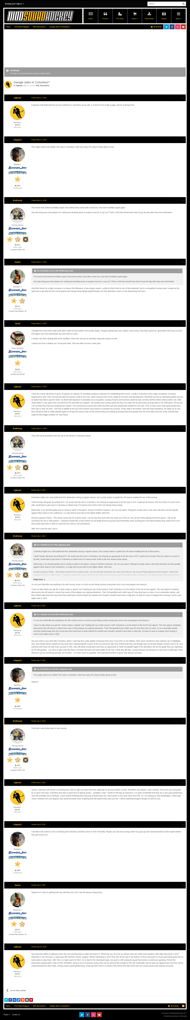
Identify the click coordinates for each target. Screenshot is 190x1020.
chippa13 (18, 140)
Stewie (17, 262)
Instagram (177, 26)
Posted (38, 98)
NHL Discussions (42, 86)
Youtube (183, 26)
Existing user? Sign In (14, 4)
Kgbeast (19, 86)
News (91, 19)
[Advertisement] (52, 48)
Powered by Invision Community (175, 1016)
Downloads (149, 19)
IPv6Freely (17, 200)
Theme (6, 1015)
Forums (105, 19)
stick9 (17, 323)
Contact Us (16, 1015)
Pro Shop (120, 19)
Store (134, 19)
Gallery (164, 19)
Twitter (166, 26)
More (178, 19)
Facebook (172, 26)
